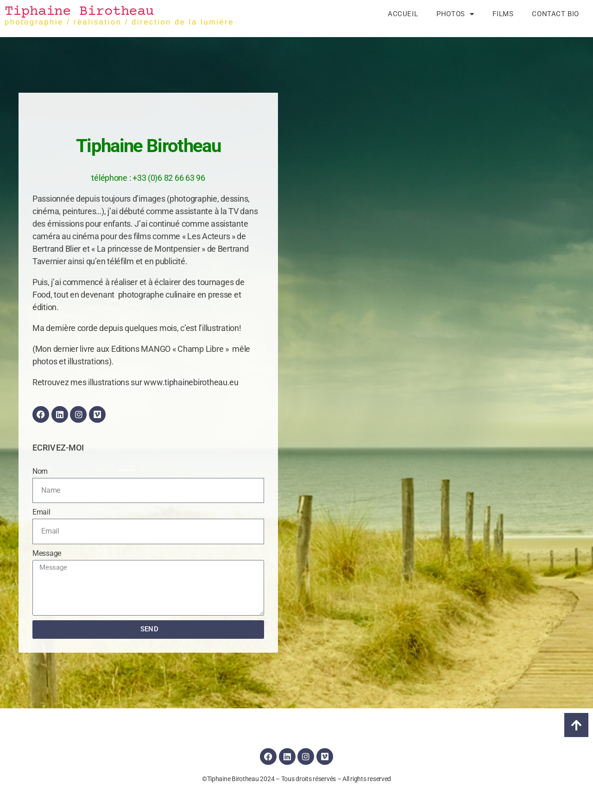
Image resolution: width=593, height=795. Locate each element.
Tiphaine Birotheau (79, 12)
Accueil (403, 14)
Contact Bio (555, 14)
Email (41, 512)
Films (502, 14)
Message (46, 553)
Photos (455, 14)
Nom (40, 471)
